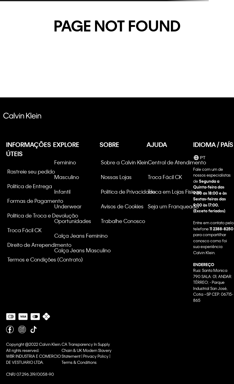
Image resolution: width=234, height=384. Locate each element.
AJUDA (157, 144)
